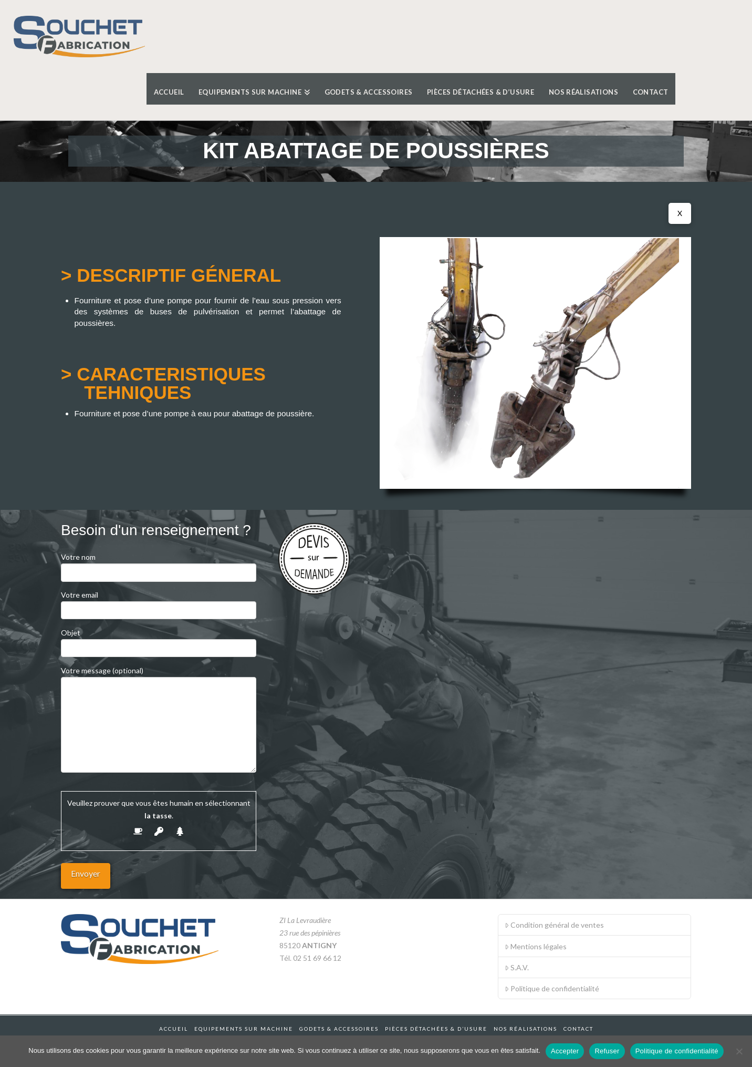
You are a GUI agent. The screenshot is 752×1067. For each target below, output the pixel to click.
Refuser (606, 1051)
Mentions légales (536, 946)
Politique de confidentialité (552, 988)
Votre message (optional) (158, 677)
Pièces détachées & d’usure (436, 1028)
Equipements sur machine (243, 1028)
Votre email (158, 603)
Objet (158, 641)
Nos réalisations (525, 1028)
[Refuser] (739, 1051)
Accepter (565, 1051)
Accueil (173, 1028)
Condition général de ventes (554, 924)
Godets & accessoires (339, 1028)
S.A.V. (517, 967)
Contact (578, 1028)
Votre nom (158, 565)
